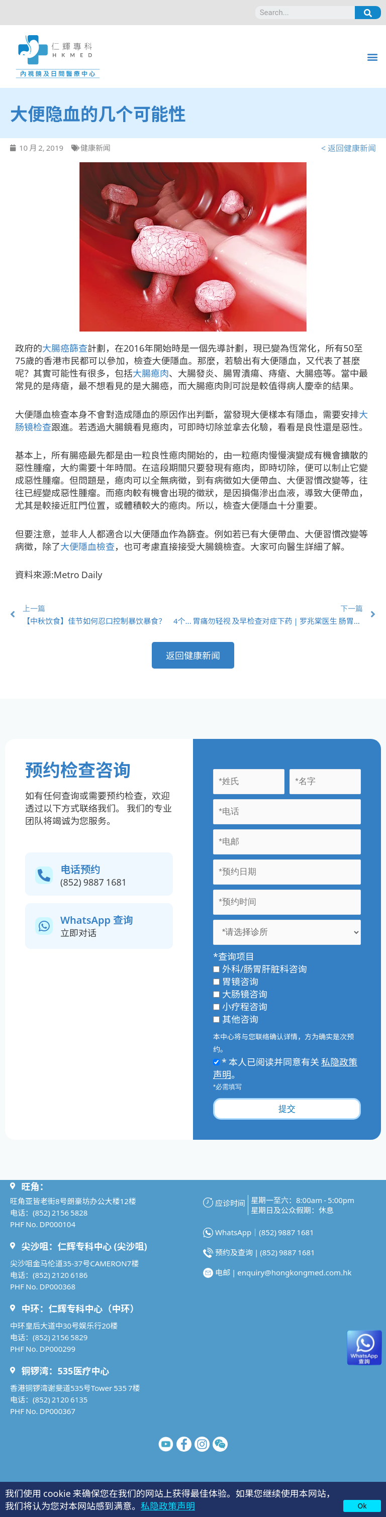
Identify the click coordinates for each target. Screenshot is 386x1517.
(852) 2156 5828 (60, 1212)
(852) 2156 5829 (60, 1337)
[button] (372, 56)
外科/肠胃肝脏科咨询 (260, 968)
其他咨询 (235, 1018)
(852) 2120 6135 (60, 1399)
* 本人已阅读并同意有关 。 (285, 1067)
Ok (362, 1505)
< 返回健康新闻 (348, 148)
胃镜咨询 (235, 981)
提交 (287, 1109)
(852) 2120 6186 (60, 1274)
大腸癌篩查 (64, 347)
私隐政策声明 (168, 1505)
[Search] (368, 12)
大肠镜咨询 (240, 993)
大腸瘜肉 (151, 372)
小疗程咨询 (240, 1006)
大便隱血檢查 (87, 546)
